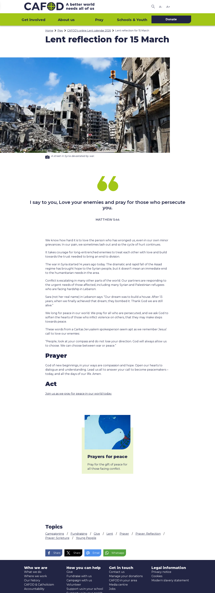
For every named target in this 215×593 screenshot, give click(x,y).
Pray (99, 20)
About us (66, 20)
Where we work (35, 576)
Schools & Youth (132, 20)
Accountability (34, 589)
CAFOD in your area (123, 580)
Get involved (33, 20)
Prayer (124, 533)
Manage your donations (126, 576)
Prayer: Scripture (57, 538)
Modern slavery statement (170, 580)
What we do (32, 572)
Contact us (116, 572)
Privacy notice (161, 572)
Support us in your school (85, 589)
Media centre (118, 584)
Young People (86, 538)
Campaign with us (79, 580)
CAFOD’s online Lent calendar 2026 (89, 30)
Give (97, 533)
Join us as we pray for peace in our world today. (78, 393)
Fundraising (79, 533)
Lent (110, 533)
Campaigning (54, 533)
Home (49, 30)
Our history (32, 580)
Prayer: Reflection (148, 533)
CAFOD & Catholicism (39, 584)
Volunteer (74, 584)
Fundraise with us (79, 576)
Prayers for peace (107, 456)
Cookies (156, 576)
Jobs (112, 589)
